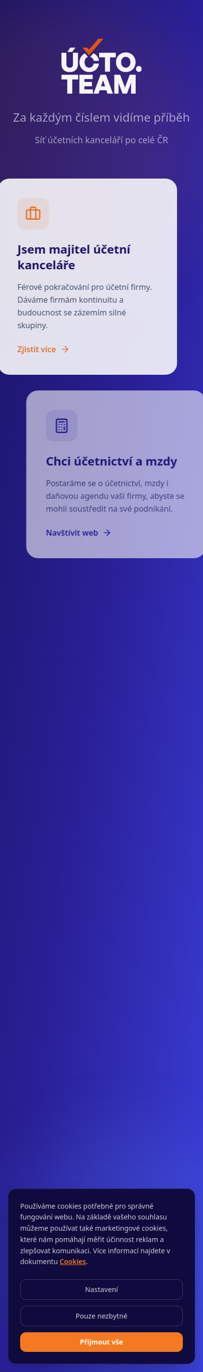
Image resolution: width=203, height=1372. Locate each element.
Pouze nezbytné (102, 1315)
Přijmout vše (101, 1341)
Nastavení (101, 1289)
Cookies (72, 1261)
